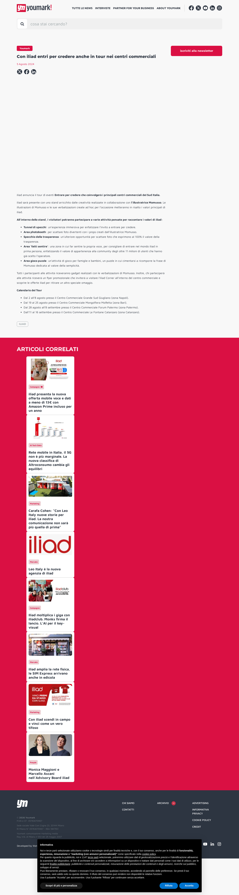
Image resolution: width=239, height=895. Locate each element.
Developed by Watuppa (30, 882)
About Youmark (169, 8)
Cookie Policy (201, 856)
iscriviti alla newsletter (196, 50)
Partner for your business (133, 8)
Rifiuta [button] (169, 885)
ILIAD (22, 360)
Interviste (102, 8)
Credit (196, 863)
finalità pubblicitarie (60, 864)
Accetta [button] (189, 885)
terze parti (93, 857)
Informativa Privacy (200, 848)
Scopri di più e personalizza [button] (61, 885)
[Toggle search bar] (22, 24)
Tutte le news (82, 8)
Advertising (200, 839)
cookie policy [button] (149, 854)
